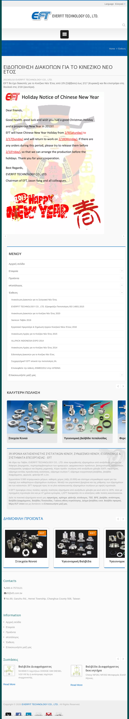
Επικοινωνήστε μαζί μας (22, 375)
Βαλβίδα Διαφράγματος (20, 500)
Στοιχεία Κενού (18, 438)
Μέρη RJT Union (17, 504)
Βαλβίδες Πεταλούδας (42, 500)
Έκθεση (122, 48)
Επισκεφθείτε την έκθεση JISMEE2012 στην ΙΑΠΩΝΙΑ (35, 368)
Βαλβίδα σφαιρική (112, 500)
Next (118, 386)
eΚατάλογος (15, 285)
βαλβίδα (103, 497)
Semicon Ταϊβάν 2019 (21, 320)
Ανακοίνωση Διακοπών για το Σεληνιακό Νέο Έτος (34, 300)
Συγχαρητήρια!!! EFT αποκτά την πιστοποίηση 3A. (34, 361)
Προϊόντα (14, 278)
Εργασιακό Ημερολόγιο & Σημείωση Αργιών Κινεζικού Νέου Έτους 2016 (44, 327)
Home (112, 48)
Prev (123, 386)
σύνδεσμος (82, 497)
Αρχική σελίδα (17, 263)
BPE (96, 497)
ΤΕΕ (91, 497)
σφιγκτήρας (52, 497)
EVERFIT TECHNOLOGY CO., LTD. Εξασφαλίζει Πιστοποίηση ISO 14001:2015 (47, 306)
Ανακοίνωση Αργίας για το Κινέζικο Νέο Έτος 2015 (34, 334)
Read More (9, 684)
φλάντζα (72, 497)
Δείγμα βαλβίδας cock (92, 500)
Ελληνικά (119, 4)
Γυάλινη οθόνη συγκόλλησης (67, 500)
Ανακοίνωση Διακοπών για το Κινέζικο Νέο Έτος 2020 (35, 313)
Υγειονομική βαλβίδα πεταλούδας (85, 438)
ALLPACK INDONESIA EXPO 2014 (27, 341)
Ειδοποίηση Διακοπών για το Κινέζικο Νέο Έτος (32, 354)
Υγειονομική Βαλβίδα (76, 561)
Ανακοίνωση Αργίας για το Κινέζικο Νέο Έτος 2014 (34, 348)
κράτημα (63, 497)
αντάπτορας (114, 497)
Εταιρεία (13, 271)
